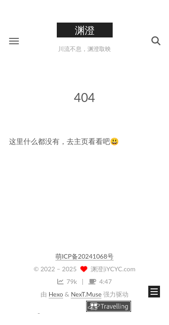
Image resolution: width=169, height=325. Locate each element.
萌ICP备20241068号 (84, 256)
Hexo (56, 294)
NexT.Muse (86, 294)
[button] (14, 41)
